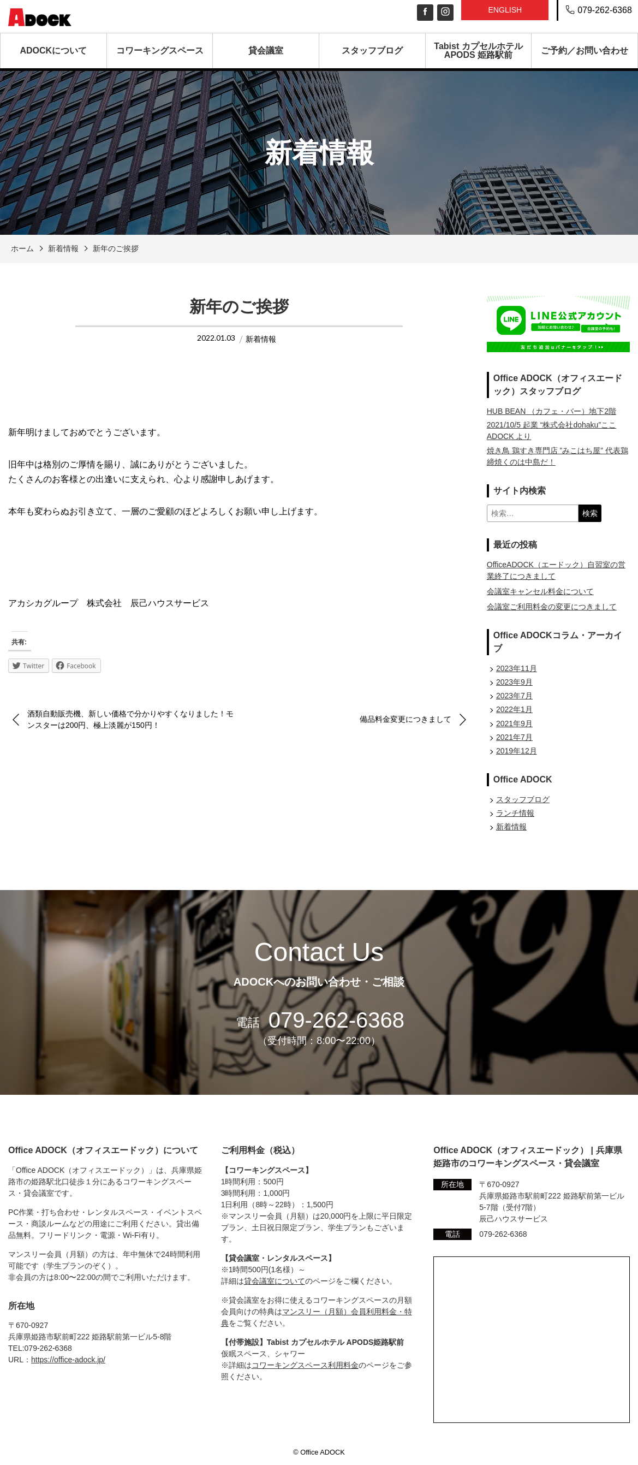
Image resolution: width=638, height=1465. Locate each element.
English (505, 9)
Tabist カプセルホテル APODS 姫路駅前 (478, 50)
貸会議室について (274, 1281)
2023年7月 (514, 695)
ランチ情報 (515, 813)
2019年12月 (516, 750)
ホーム (22, 248)
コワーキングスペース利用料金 (305, 1365)
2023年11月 (516, 668)
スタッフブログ (372, 50)
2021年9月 (514, 723)
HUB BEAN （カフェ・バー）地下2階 (551, 411)
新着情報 (63, 248)
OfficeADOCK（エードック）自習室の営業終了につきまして (556, 570)
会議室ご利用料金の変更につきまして (552, 606)
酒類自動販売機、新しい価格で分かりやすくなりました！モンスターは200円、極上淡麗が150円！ (130, 719)
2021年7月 (514, 737)
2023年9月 (514, 682)
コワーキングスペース (160, 50)
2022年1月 (514, 709)
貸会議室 (265, 50)
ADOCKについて (53, 50)
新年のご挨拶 (116, 248)
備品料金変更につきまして (405, 719)
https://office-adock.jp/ (68, 1359)
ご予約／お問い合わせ (584, 50)
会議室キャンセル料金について (540, 591)
